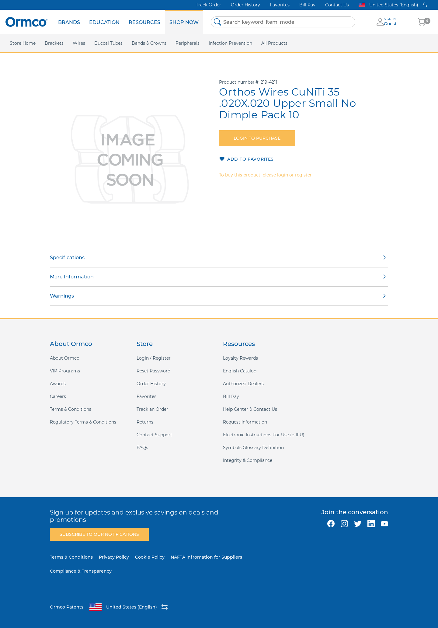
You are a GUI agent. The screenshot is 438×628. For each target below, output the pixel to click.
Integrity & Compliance (247, 460)
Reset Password (153, 371)
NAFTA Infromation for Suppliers (206, 557)
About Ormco (64, 358)
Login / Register (154, 358)
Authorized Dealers (243, 383)
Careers (58, 396)
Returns (145, 422)
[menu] (128, 22)
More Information (72, 277)
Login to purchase (257, 138)
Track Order (208, 5)
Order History (245, 5)
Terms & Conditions (70, 409)
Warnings (62, 296)
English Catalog (240, 371)
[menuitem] (69, 22)
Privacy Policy (114, 557)
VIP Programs (65, 371)
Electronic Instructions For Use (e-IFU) (263, 435)
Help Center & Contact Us (250, 409)
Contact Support (154, 435)
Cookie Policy (150, 557)
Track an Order (152, 409)
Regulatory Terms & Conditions (83, 422)
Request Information (245, 422)
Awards (58, 383)
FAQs (142, 447)
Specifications (67, 257)
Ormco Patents (66, 607)
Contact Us (337, 5)
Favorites (280, 5)
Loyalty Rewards (240, 358)
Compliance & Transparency (81, 571)
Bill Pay (307, 5)
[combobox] (283, 21)
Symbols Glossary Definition (253, 447)
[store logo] (26, 21)
